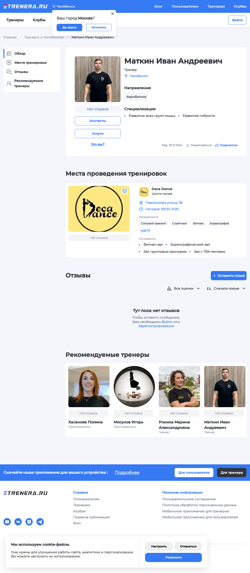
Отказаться (188, 546)
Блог (158, 6)
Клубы (39, 20)
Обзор (15, 53)
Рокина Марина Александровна (174, 425)
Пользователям (185, 6)
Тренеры (15, 20)
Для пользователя (194, 473)
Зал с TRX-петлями (209, 252)
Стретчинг (179, 223)
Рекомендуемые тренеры (24, 83)
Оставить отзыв (229, 276)
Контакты (97, 121)
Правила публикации (91, 517)
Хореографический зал (190, 244)
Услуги (98, 134)
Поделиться (226, 145)
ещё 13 (145, 230)
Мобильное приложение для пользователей (200, 517)
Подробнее (127, 472)
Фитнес (198, 223)
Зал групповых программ (165, 252)
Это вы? (97, 144)
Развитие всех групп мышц (152, 116)
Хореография (219, 223)
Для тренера (232, 473)
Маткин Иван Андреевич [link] (92, 37)
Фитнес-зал (153, 244)
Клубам (240, 6)
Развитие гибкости (199, 116)
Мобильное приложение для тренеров (195, 511)
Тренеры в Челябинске (44, 37)
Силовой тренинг (153, 223)
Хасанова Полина (85, 422)
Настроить (159, 546)
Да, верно (69, 27)
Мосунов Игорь (128, 422)
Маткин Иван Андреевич (217, 425)
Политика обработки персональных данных (199, 505)
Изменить (98, 27)
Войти (237, 20)
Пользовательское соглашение (189, 499)
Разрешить (173, 557)
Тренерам (216, 6)
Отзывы (17, 72)
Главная (9, 37)
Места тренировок (26, 62)
